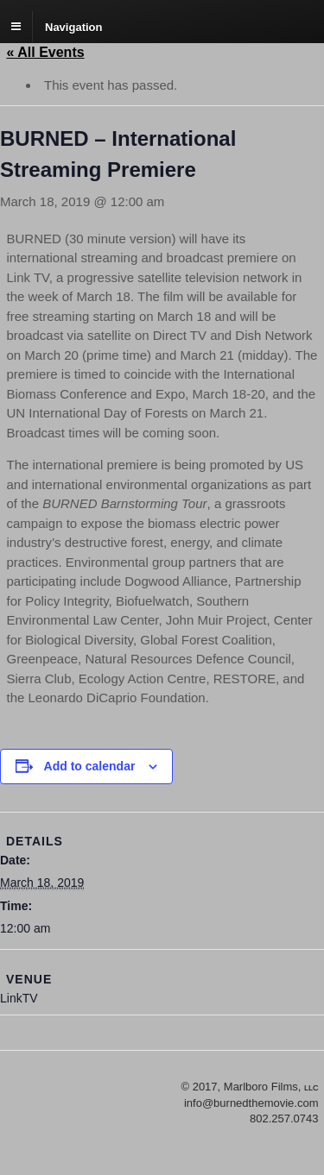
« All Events (46, 52)
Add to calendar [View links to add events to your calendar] (90, 766)
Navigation (73, 26)
